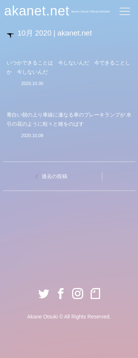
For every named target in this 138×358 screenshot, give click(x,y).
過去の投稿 (54, 176)
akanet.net (36, 10)
